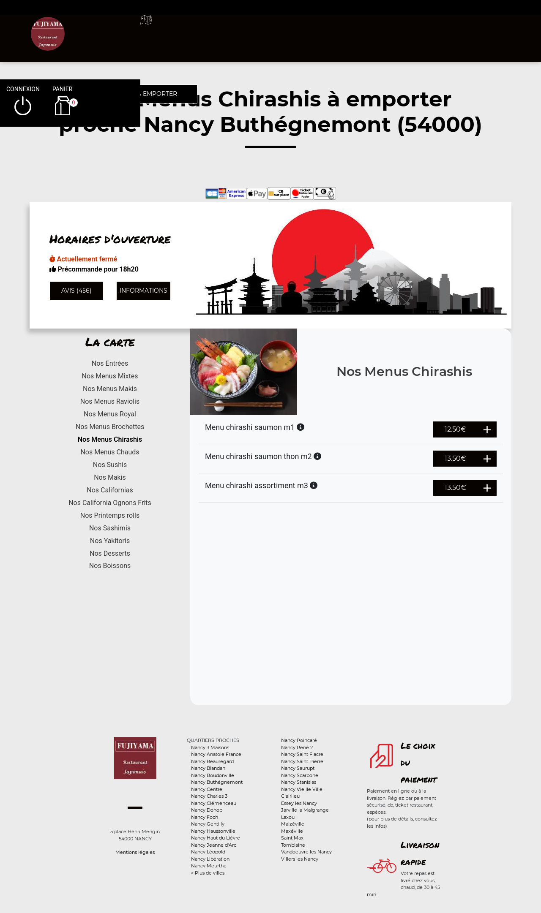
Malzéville (292, 824)
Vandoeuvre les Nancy (306, 852)
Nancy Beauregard (212, 761)
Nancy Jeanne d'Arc (213, 845)
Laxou (288, 817)
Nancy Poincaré (299, 740)
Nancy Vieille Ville (301, 789)
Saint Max (292, 838)
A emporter (330, 29)
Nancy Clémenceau (213, 803)
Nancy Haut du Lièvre (215, 838)
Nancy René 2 (297, 747)
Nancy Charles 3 (209, 796)
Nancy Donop (206, 810)
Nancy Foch (204, 817)
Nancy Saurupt (297, 768)
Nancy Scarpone (299, 775)
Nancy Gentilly (207, 824)
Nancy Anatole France (216, 754)
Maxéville (292, 831)
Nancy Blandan (208, 768)
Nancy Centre (206, 789)
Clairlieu (290, 796)
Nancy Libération (210, 859)
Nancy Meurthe (209, 866)
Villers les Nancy (299, 859)
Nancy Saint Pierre (302, 761)
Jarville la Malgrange (305, 810)
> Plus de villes (207, 873)
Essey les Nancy (299, 803)
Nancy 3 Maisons (210, 747)
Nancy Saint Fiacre (302, 754)
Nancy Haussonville (213, 831)
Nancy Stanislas (298, 782)
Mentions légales (135, 852)
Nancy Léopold (208, 852)
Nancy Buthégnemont (217, 782)
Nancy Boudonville (212, 775)
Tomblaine (293, 845)
